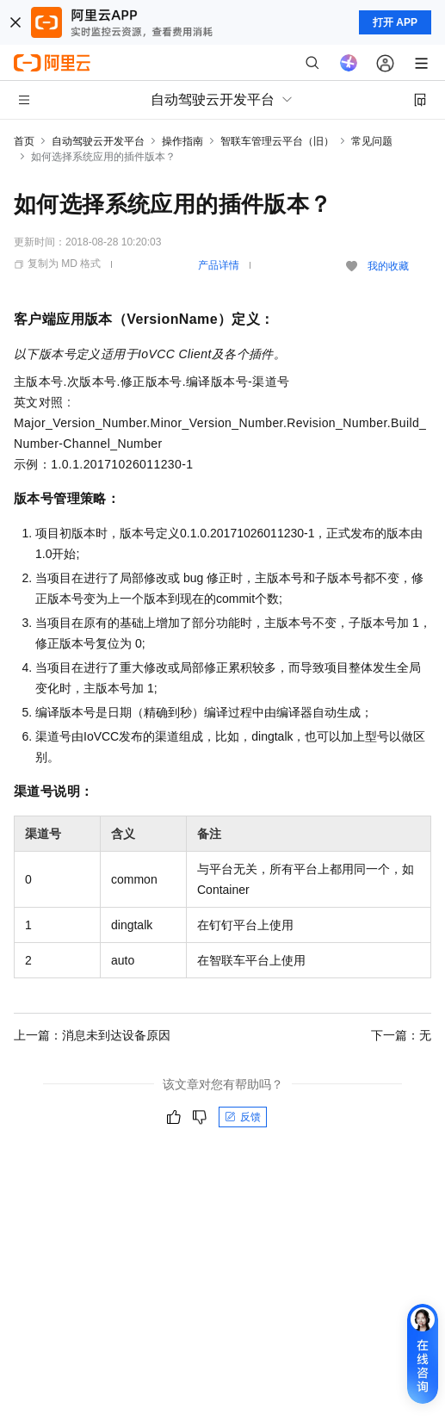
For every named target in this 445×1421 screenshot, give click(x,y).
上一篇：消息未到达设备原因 (92, 1035)
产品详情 (218, 265)
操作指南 (182, 141)
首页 (24, 141)
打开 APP (395, 22)
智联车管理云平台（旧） (277, 141)
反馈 (243, 1117)
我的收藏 (388, 266)
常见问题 (371, 141)
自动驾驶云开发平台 (98, 141)
